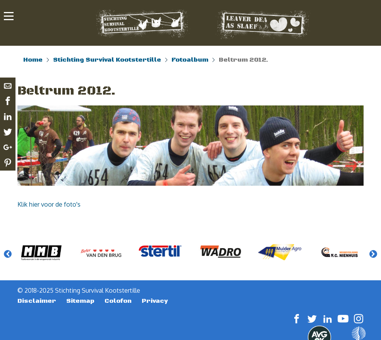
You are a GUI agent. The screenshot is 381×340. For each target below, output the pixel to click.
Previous (8, 254)
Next (373, 254)
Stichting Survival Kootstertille (107, 60)
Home (33, 60)
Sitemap (80, 301)
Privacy (155, 301)
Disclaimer (36, 301)
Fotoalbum (190, 60)
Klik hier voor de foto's (49, 204)
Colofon (118, 301)
